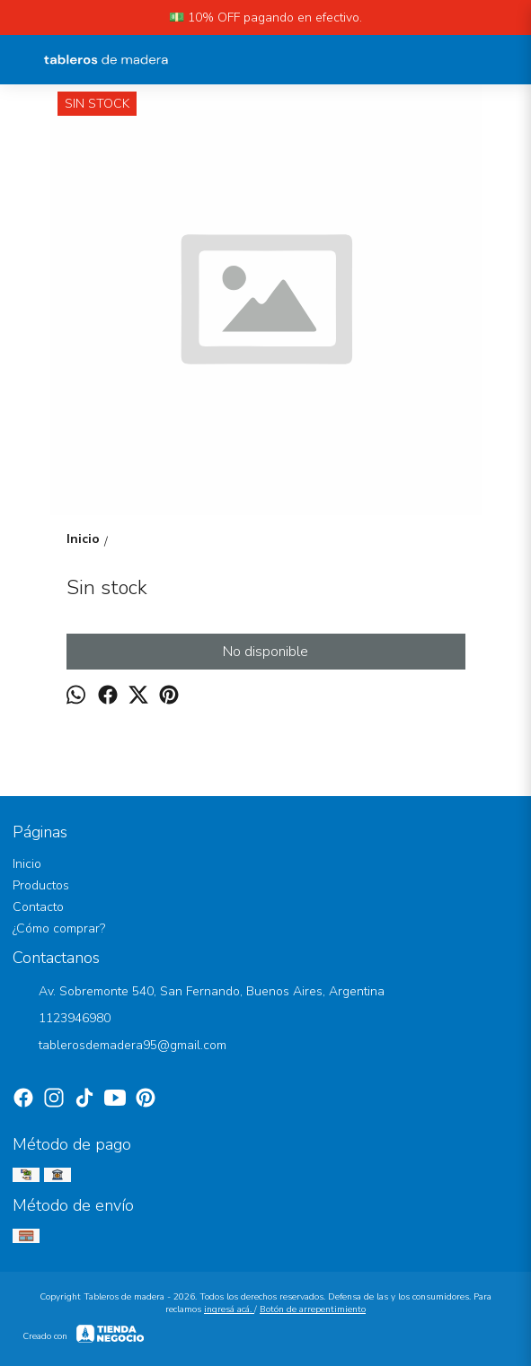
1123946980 (62, 1019)
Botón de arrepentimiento (313, 1309)
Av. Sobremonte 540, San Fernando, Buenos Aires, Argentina (199, 992)
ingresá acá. (229, 1309)
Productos (41, 885)
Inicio (27, 863)
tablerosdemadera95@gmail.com (119, 1046)
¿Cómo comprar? (59, 928)
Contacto (38, 906)
